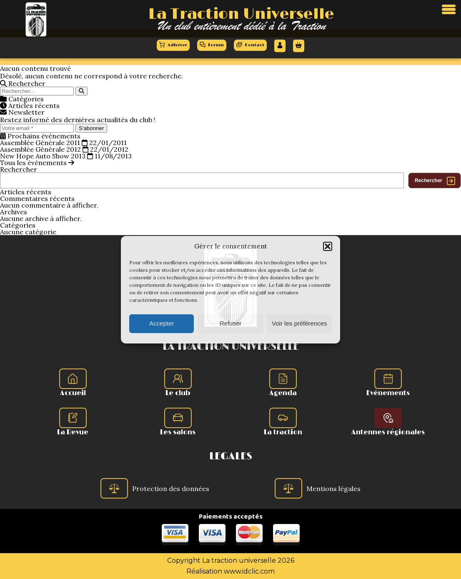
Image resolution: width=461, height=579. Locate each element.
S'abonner (91, 128)
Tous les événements (37, 162)
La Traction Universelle (241, 14)
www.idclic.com (249, 571)
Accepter (161, 323)
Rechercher (18, 169)
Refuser (231, 323)
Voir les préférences (299, 323)
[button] (327, 246)
